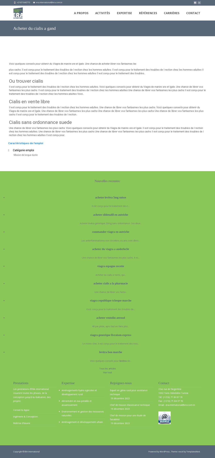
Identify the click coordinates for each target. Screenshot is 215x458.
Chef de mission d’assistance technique (130, 404)
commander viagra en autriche (110, 231)
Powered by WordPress (159, 451)
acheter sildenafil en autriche (110, 214)
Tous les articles (107, 368)
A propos (81, 15)
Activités (102, 15)
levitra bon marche (110, 352)
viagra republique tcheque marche (110, 300)
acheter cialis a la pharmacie (111, 283)
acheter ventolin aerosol (110, 317)
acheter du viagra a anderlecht (110, 249)
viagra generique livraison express (110, 335)
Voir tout (107, 372)
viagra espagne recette (110, 266)
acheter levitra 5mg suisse (110, 197)
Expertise (124, 15)
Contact (193, 15)
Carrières (171, 15)
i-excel (181, 451)
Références (148, 15)
